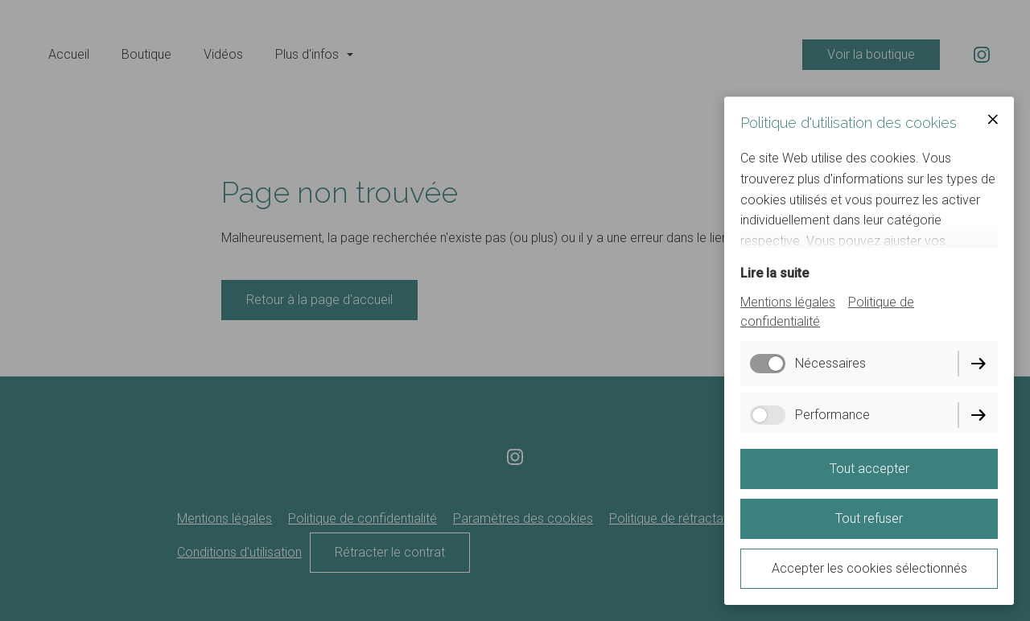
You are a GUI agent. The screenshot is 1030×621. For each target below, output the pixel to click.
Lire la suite (774, 273)
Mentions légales (787, 302)
